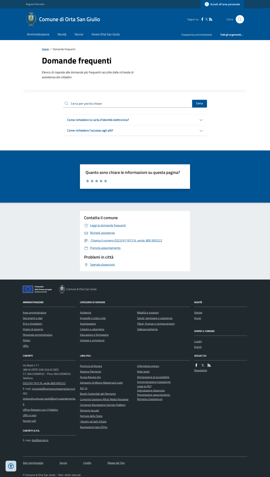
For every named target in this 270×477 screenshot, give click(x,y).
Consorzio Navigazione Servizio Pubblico (102, 405)
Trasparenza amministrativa (196, 35)
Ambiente (85, 312)
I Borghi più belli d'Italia (93, 421)
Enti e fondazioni (32, 324)
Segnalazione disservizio (151, 390)
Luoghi (198, 341)
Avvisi (197, 318)
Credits (87, 463)
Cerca (199, 103)
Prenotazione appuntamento (153, 395)
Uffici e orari (29, 415)
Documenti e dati (32, 318)
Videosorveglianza (147, 329)
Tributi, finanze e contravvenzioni (156, 324)
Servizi (79, 34)
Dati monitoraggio (33, 463)
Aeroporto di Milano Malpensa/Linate (101, 383)
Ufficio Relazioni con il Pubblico (40, 410)
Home (45, 49)
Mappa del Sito (116, 463)
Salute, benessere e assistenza (154, 318)
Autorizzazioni (88, 324)
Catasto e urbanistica (92, 329)
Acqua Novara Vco (90, 377)
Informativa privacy (148, 366)
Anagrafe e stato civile (93, 318)
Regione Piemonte (35, 4)
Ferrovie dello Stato (91, 416)
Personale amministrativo (37, 335)
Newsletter (200, 370)
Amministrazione (38, 34)
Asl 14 (83, 388)
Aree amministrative (34, 312)
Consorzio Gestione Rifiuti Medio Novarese (104, 399)
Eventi (198, 347)
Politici (26, 340)
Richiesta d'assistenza (149, 399)
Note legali (143, 371)
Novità (62, 34)
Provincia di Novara (91, 366)
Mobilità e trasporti (148, 312)
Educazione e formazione (94, 335)
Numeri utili (29, 421)
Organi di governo (33, 329)
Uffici (26, 346)
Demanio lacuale (89, 410)
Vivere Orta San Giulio (106, 34)
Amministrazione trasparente (154, 382)
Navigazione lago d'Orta (93, 427)
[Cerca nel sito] (238, 19)
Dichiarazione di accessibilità (153, 377)
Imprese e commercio (92, 340)
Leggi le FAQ (144, 386)
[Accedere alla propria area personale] (222, 4)
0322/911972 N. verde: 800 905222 (44, 383)
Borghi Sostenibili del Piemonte (98, 394)
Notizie (198, 312)
